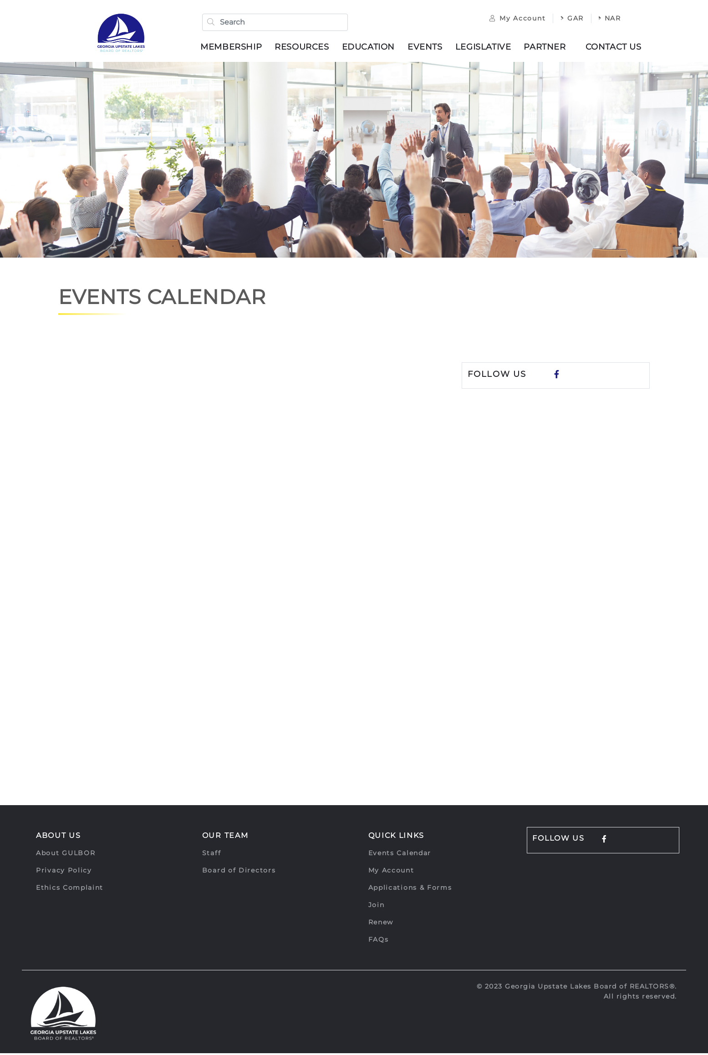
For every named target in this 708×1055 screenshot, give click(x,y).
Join (376, 907)
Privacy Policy (64, 872)
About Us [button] (58, 837)
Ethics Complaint (69, 889)
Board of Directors (239, 872)
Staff (211, 855)
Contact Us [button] (616, 48)
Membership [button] (234, 48)
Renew (381, 924)
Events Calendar (400, 855)
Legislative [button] (486, 48)
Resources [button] (304, 48)
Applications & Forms (410, 889)
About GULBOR (65, 855)
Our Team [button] (225, 837)
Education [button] (370, 48)
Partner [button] (547, 48)
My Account (513, 19)
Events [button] (427, 48)
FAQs (378, 941)
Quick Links (396, 837)
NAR (605, 19)
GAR (567, 19)
